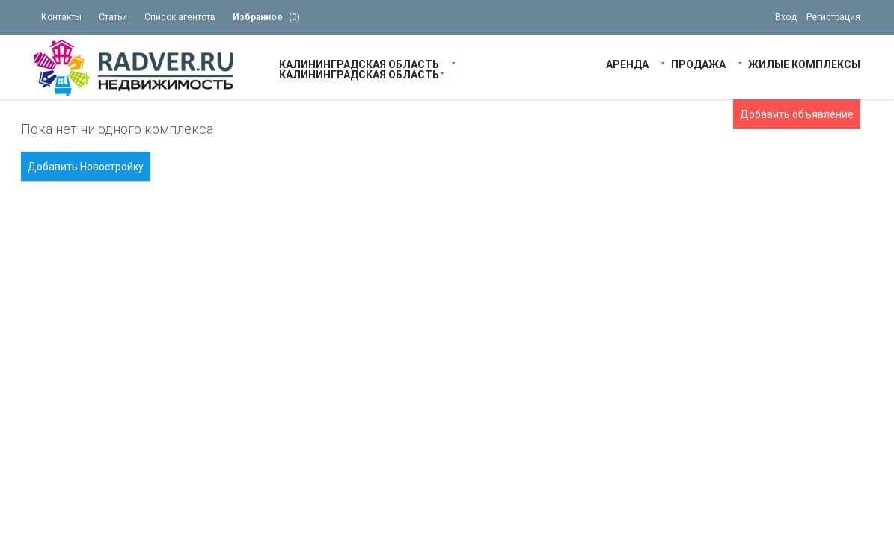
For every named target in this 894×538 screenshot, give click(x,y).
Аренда (627, 63)
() (266, 17)
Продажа (698, 63)
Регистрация (833, 17)
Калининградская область (359, 63)
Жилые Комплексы (804, 63)
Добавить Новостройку (86, 167)
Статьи (113, 17)
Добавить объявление (797, 114)
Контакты (61, 17)
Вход (786, 17)
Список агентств (179, 17)
